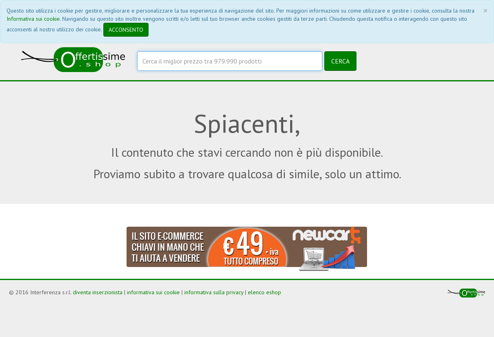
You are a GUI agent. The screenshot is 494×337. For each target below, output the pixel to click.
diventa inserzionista (97, 292)
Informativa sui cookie (33, 18)
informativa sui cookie (153, 292)
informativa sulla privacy (213, 292)
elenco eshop (264, 292)
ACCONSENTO (126, 29)
